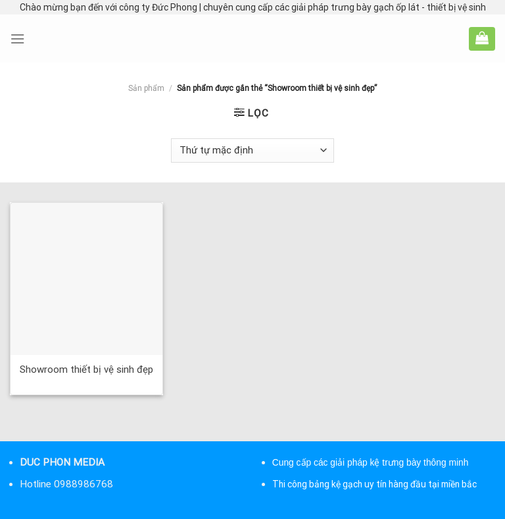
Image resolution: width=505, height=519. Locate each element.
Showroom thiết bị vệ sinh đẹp (86, 369)
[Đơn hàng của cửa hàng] (252, 150)
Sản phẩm (146, 88)
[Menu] (17, 39)
